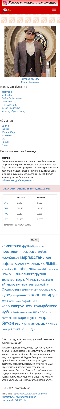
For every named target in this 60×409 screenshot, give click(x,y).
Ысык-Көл (7, 135)
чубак (7, 311)
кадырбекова (45, 306)
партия (6, 318)
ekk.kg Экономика (11, 108)
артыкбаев (7, 269)
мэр (12, 274)
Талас (5, 145)
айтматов (9, 284)
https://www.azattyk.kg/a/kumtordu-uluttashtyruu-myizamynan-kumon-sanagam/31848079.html (25, 396)
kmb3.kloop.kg (9, 101)
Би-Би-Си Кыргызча (12, 98)
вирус (52, 289)
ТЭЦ (29, 264)
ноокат (18, 301)
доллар (15, 295)
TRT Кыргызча (9, 104)
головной (40, 323)
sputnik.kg (7, 95)
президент (11, 251)
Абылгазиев (47, 280)
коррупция (39, 274)
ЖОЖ (5, 274)
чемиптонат (11, 246)
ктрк (37, 284)
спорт (47, 257)
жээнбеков (11, 257)
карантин (29, 301)
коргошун (26, 318)
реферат (8, 264)
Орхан (16, 329)
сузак (12, 301)
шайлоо (39, 312)
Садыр (7, 289)
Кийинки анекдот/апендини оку (18, 180)
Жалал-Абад (8, 132)
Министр (33, 279)
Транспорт (9, 279)
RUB (6, 214)
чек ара (33, 289)
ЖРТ (45, 269)
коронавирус (44, 294)
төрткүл (21, 323)
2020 (48, 312)
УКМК (35, 264)
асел (29, 306)
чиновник (23, 274)
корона (43, 289)
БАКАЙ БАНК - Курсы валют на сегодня (21, 189)
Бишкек (5, 129)
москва (38, 269)
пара (21, 279)
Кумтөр (52, 323)
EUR (6, 208)
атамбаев (41, 251)
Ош (3, 138)
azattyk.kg (7, 92)
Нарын (5, 142)
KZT (6, 219)
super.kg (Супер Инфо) (13, 111)
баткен (25, 290)
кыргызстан (31, 257)
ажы (16, 312)
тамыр (40, 317)
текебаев (20, 264)
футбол (28, 246)
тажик (31, 323)
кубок (31, 285)
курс (6, 294)
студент (53, 269)
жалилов (26, 312)
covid (5, 300)
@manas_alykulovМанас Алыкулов (30, 54)
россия (39, 246)
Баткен (5, 125)
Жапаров (17, 290)
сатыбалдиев (24, 269)
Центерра (6, 329)
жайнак (44, 284)
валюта (25, 295)
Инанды (28, 329)
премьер (27, 251)
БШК (14, 318)
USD (6, 203)
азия (25, 284)
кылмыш (49, 263)
